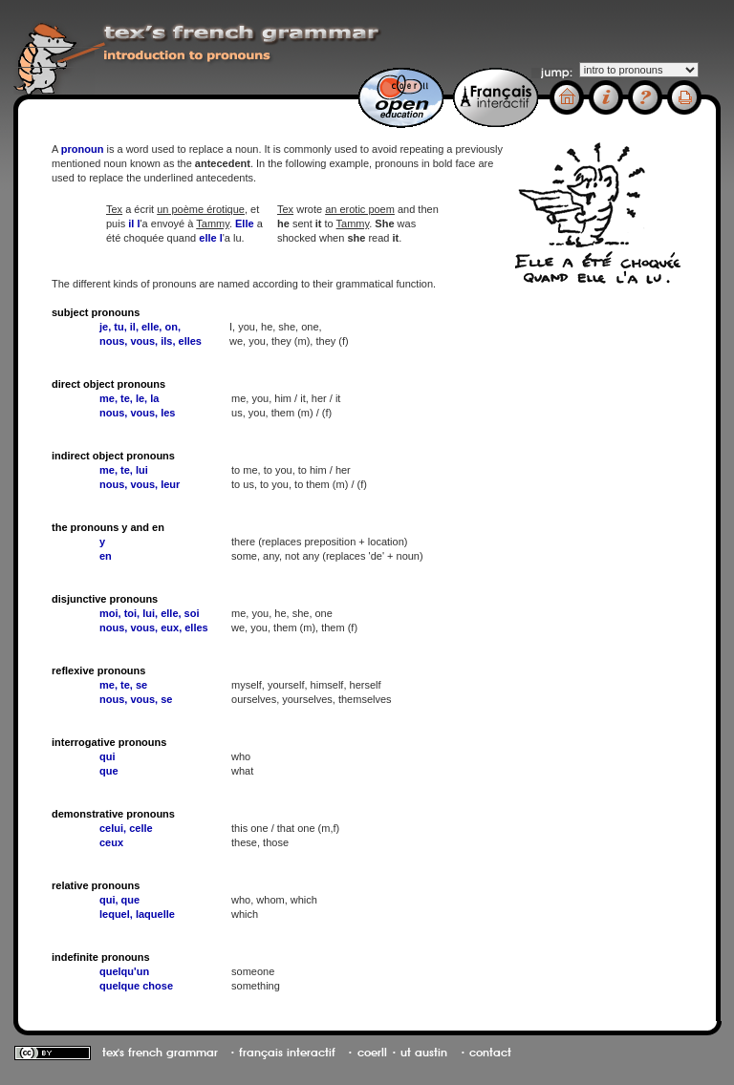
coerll (372, 1052)
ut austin (423, 1052)
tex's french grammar (160, 1052)
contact (490, 1052)
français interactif (287, 1052)
